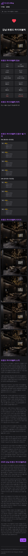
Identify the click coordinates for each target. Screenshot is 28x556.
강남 (5, 11)
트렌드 (16, 11)
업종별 (8, 7)
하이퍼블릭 (11, 11)
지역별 (2, 7)
